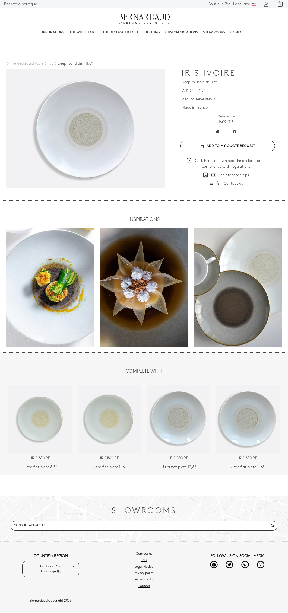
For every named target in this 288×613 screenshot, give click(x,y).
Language (232, 4)
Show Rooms (214, 32)
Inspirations (53, 32)
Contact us (144, 553)
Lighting (152, 32)
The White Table (83, 32)
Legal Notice (143, 567)
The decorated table (121, 32)
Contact (238, 32)
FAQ (144, 560)
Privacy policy (144, 573)
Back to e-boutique (20, 4)
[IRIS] (48, 63)
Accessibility (144, 579)
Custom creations (181, 32)
